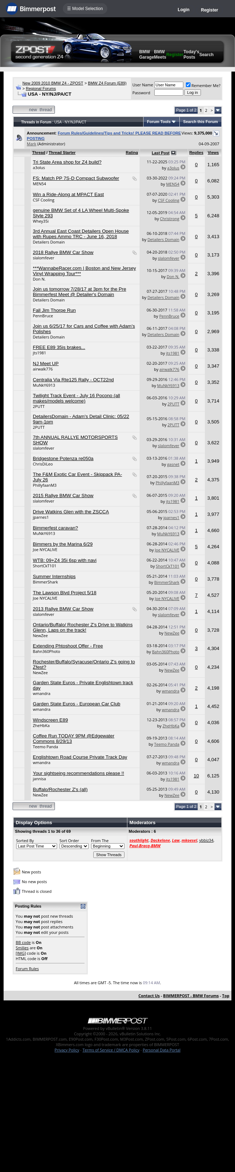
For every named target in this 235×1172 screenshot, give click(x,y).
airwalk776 (43, 369)
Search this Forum (200, 121)
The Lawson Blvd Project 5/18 (65, 592)
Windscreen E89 (50, 720)
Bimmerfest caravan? (55, 528)
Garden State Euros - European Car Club (77, 704)
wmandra (42, 693)
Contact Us (149, 995)
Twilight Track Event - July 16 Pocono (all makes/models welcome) (76, 398)
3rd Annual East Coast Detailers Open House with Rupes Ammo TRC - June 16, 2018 (81, 233)
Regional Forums (41, 88)
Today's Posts (191, 54)
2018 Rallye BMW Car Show (63, 252)
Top (225, 995)
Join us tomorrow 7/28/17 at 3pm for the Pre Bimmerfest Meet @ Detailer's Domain (79, 291)
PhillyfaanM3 (45, 485)
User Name (142, 84)
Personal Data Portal (161, 1050)
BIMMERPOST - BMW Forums (191, 995)
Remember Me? (203, 85)
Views (213, 152)
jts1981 (39, 352)
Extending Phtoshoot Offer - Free (68, 646)
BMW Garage (146, 54)
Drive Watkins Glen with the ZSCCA (71, 511)
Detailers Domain (49, 242)
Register (209, 10)
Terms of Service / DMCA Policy (111, 1050)
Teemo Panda (45, 746)
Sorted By (25, 840)
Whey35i (41, 221)
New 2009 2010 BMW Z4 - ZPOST (53, 83)
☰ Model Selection (85, 8)
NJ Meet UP (46, 363)
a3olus (39, 167)
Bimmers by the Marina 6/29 (63, 544)
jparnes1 (41, 517)
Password (141, 92)
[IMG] (21, 953)
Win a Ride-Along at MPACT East (68, 194)
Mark (31, 143)
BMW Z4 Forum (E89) (107, 83)
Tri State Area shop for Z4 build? (67, 162)
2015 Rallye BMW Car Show (63, 495)
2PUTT (39, 406)
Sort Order (69, 840)
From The (100, 840)
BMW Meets (160, 54)
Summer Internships (54, 576)
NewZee (40, 635)
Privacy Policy (67, 1050)
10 (196, 775)
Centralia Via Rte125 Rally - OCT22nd (73, 379)
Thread (39, 152)
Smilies (22, 947)
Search (206, 54)
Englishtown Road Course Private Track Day (80, 757)
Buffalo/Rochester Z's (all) (60, 789)
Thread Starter (61, 152)
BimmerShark (45, 582)
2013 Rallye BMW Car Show (63, 609)
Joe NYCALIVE (45, 549)
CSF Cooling (44, 200)
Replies (196, 152)
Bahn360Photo (46, 651)
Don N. (39, 279)
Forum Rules (27, 968)
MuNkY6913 (44, 385)
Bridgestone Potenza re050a (63, 458)
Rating (132, 152)
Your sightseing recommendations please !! (78, 773)
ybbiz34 (206, 840)
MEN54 (39, 183)
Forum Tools (159, 121)
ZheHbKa (41, 725)
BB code (23, 942)
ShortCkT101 (44, 565)
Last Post (161, 153)
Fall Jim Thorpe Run (54, 310)
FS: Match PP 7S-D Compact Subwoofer (76, 178)
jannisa (39, 778)
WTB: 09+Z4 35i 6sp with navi (65, 560)
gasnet (173, 464)
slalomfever (44, 257)
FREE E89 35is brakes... (59, 347)
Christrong (169, 218)
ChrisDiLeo (43, 464)
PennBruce (43, 315)
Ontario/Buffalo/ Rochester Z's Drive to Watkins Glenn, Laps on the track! (83, 627)
